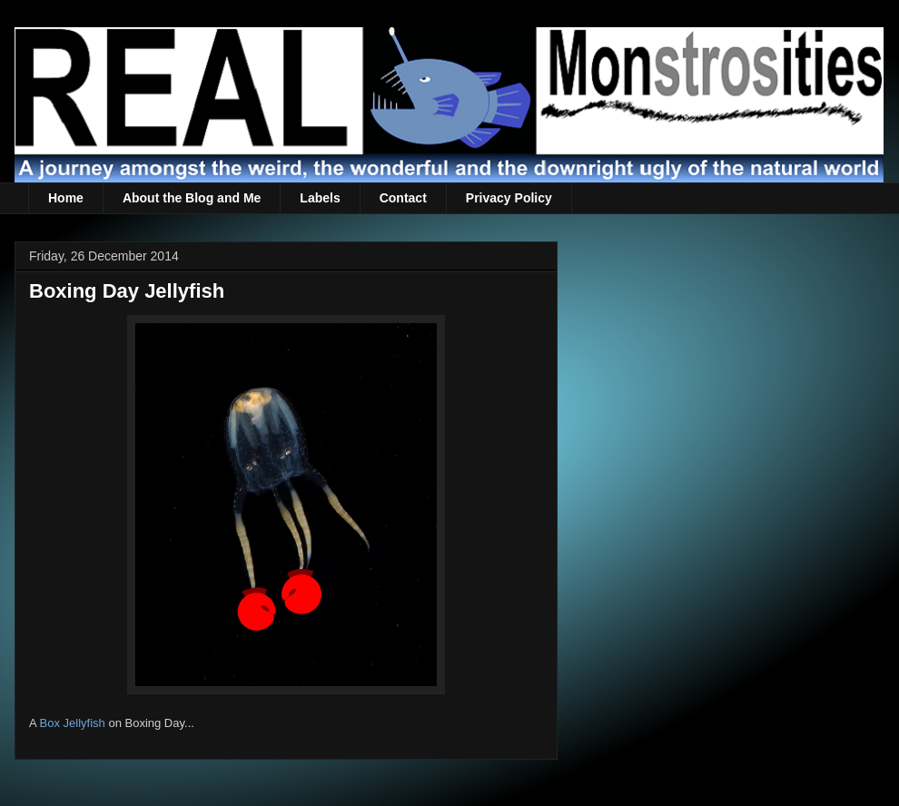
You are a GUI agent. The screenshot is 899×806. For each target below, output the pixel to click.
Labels (320, 198)
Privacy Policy (509, 198)
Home (66, 198)
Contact (403, 198)
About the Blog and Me (192, 198)
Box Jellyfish (72, 723)
